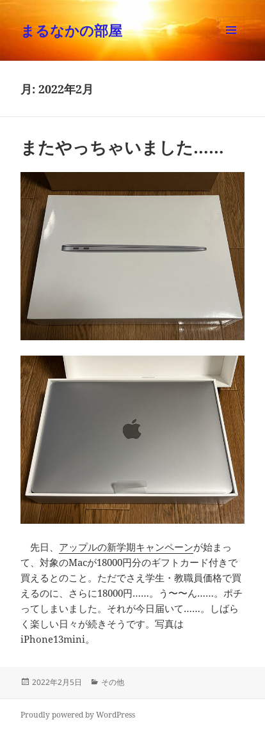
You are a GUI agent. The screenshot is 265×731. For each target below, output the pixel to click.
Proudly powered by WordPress (77, 714)
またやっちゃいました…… (122, 147)
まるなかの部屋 (71, 30)
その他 (112, 682)
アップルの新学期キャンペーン (126, 546)
